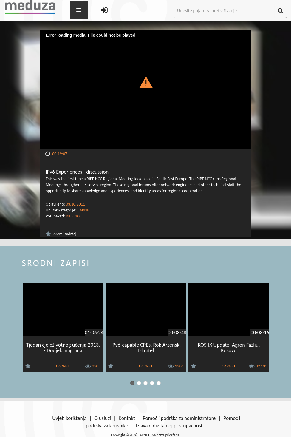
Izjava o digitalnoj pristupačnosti (170, 425)
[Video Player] (145, 89)
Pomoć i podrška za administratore (179, 418)
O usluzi (102, 418)
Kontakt (127, 418)
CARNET (84, 210)
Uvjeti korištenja (69, 418)
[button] (146, 81)
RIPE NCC (73, 216)
